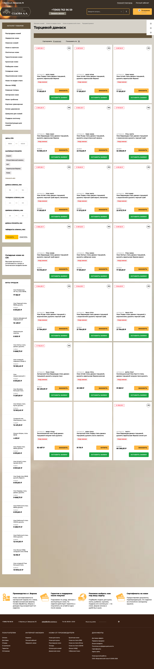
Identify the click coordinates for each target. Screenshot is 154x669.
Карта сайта (96, 651)
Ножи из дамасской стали (71, 23)
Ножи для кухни (54, 640)
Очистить (23, 237)
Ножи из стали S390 (75, 640)
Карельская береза (13, 168)
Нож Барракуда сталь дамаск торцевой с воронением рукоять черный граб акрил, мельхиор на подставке (132, 138)
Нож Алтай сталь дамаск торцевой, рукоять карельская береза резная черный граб (91, 376)
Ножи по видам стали (53, 23)
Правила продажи (98, 641)
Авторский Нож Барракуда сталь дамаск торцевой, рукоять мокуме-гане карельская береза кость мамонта (53, 376)
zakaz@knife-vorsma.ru (49, 621)
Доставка (5, 640)
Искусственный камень (14, 160)
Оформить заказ (30, 643)
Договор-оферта (97, 638)
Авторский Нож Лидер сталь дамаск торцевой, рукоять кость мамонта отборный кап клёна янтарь (91, 435)
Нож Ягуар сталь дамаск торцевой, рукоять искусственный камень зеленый (90, 138)
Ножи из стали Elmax (76, 643)
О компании (6, 645)
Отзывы (4, 643)
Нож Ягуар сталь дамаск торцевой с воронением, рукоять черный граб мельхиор (51, 316)
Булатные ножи (74, 637)
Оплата (4, 637)
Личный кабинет (30, 640)
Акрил (8, 156)
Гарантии (5, 648)
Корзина (28, 637)
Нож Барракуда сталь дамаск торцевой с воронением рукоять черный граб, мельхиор (92, 316)
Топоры (51, 645)
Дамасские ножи (54, 651)
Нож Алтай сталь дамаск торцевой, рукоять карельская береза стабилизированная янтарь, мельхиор (92, 78)
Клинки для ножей (55, 648)
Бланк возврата (97, 643)
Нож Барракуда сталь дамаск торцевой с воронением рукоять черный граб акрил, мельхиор (132, 197)
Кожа (8, 173)
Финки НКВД (73, 648)
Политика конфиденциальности (103, 646)
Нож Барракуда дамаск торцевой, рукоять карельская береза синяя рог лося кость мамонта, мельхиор (131, 435)
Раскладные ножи (55, 643)
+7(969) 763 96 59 (61, 9)
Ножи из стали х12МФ (76, 645)
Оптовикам (6, 651)
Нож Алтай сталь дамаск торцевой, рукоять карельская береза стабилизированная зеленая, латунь (131, 78)
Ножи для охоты (54, 637)
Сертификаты (96, 649)
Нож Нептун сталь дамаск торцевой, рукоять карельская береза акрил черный (130, 257)
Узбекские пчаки (74, 651)
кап (7, 164)
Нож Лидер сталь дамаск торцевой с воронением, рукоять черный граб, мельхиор (131, 316)
